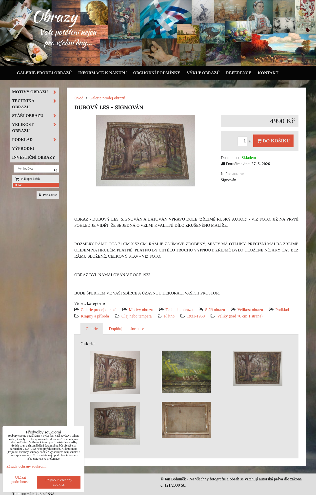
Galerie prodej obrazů (44, 72)
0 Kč (18, 185)
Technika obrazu (179, 309)
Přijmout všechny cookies (58, 482)
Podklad (282, 309)
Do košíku (273, 140)
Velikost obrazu (250, 309)
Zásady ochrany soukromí (26, 466)
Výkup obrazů (203, 72)
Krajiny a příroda (95, 316)
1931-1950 (196, 316)
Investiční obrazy (33, 157)
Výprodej (23, 148)
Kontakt (268, 72)
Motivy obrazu (141, 309)
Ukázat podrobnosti (20, 479)
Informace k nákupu (102, 72)
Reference (239, 72)
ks (245, 141)
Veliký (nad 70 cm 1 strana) (239, 316)
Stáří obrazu (215, 309)
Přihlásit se (48, 195)
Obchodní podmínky (156, 72)
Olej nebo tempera (136, 316)
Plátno (169, 316)
